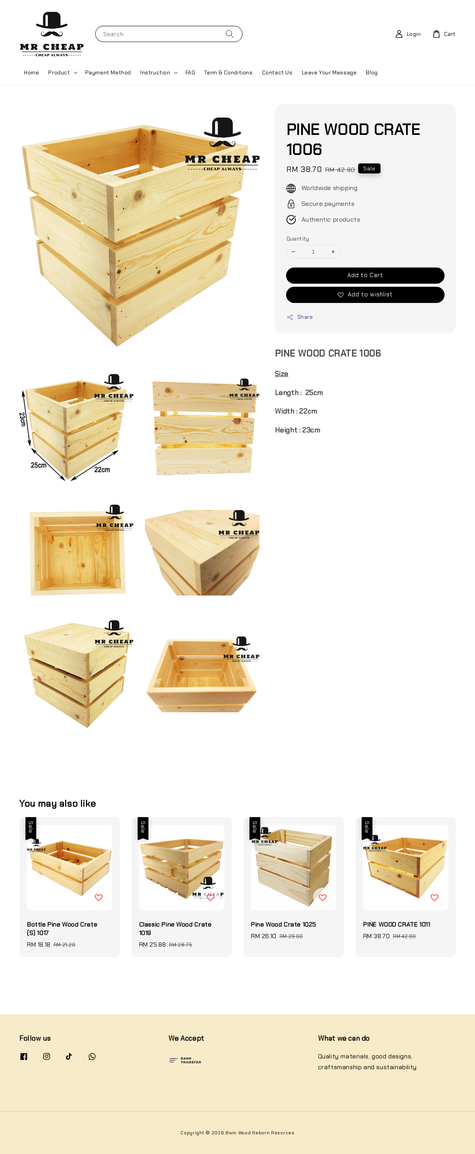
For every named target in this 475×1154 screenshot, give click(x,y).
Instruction (155, 72)
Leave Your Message (329, 72)
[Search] (229, 33)
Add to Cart (365, 275)
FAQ (190, 72)
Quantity (297, 239)
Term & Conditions (228, 72)
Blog (371, 72)
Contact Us (277, 72)
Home (31, 72)
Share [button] (299, 317)
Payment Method (108, 72)
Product (59, 72)
